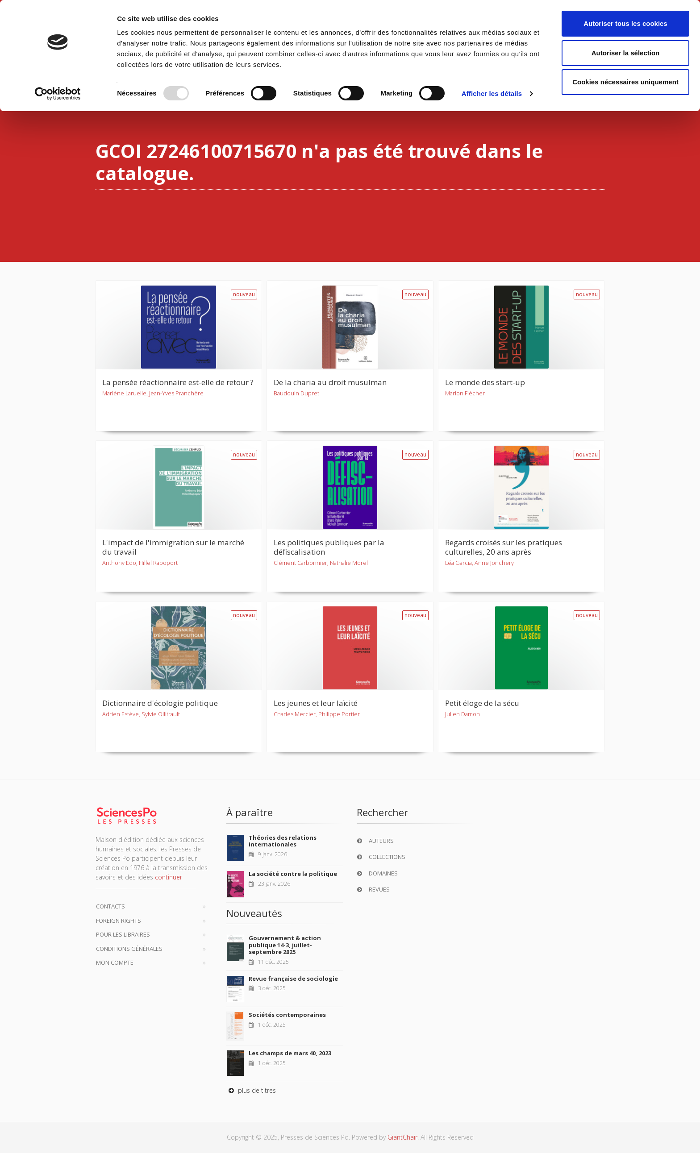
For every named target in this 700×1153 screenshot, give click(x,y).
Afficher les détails (492, 93)
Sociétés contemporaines (287, 1015)
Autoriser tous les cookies (625, 23)
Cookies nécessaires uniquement (625, 82)
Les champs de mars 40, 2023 (290, 1053)
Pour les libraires (123, 934)
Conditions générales (129, 949)
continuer (168, 877)
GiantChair (402, 1137)
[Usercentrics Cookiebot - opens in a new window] (58, 93)
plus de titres (251, 1090)
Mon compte (114, 962)
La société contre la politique (293, 874)
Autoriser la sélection (626, 53)
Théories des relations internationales (283, 841)
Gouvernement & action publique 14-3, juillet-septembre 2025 (285, 945)
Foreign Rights (118, 921)
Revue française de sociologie (293, 979)
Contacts (110, 906)
